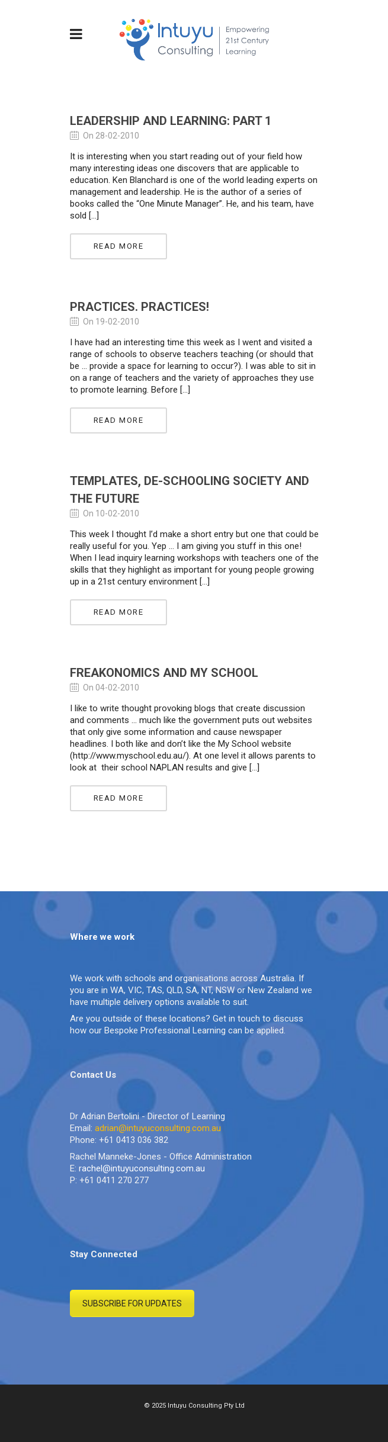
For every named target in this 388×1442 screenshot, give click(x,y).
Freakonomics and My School (164, 673)
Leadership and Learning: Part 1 (170, 121)
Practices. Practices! (139, 307)
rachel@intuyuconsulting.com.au (142, 1168)
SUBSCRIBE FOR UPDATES (132, 1303)
